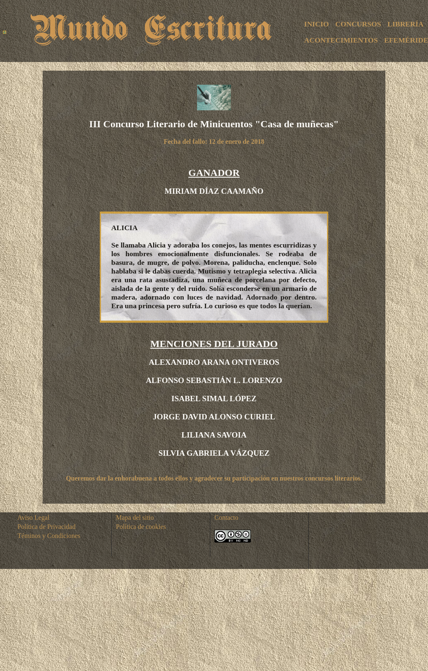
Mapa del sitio (135, 517)
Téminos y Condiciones (48, 535)
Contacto (226, 517)
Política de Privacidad (46, 526)
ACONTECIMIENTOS (341, 40)
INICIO (316, 24)
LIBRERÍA (405, 24)
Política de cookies (141, 526)
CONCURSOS (358, 24)
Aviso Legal (33, 517)
